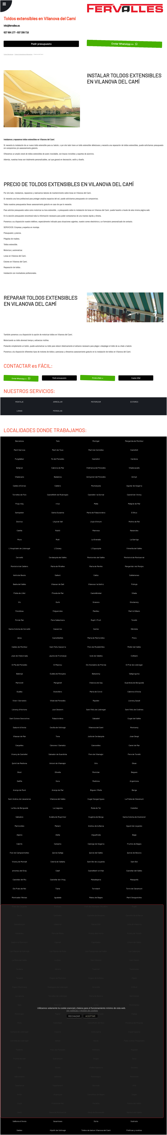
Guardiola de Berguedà (134, 683)
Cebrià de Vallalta (57, 861)
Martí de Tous (57, 450)
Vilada (134, 593)
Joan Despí (134, 736)
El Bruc (134, 512)
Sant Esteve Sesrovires (19, 718)
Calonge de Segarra (96, 844)
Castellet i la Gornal (96, 494)
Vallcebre (19, 817)
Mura (19, 539)
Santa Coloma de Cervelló (19, 629)
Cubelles (134, 808)
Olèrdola (134, 629)
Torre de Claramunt (134, 888)
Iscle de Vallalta (96, 656)
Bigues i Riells (96, 790)
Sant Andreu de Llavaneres (19, 799)
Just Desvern (57, 709)
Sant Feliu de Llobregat (96, 709)
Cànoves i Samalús (58, 745)
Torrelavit (96, 888)
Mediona (96, 781)
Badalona (58, 477)
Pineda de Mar (58, 593)
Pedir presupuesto (41, 43)
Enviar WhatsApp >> (124, 43)
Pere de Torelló (134, 754)
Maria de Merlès (96, 566)
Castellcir (96, 459)
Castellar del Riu (19, 879)
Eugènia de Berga (96, 817)
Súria (96, 1121)
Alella (57, 835)
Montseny (134, 727)
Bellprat (19, 468)
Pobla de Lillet (19, 593)
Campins (57, 844)
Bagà (134, 835)
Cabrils (19, 844)
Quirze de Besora (134, 853)
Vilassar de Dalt (57, 584)
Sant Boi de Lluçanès (96, 861)
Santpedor (19, 512)
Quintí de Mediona (19, 763)
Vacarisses (57, 1121)
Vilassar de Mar (19, 736)
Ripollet (96, 700)
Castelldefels (57, 638)
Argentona (134, 781)
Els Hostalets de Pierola (96, 665)
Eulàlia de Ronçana (58, 673)
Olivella (58, 772)
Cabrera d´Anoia (134, 691)
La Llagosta (58, 808)
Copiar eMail (135, 378)
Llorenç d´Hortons (19, 709)
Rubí (58, 539)
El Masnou (57, 665)
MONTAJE (19, 402)
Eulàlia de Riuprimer (57, 817)
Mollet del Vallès (134, 647)
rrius (58, 503)
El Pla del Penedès (19, 665)
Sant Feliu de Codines (134, 709)
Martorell (19, 683)
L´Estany (57, 548)
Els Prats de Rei (19, 888)
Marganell (58, 683)
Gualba (19, 691)
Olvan (134, 763)
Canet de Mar (134, 745)
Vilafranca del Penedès (96, 468)
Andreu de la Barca (96, 826)
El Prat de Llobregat (134, 665)
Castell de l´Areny (134, 494)
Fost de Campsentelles (19, 853)
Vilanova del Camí (96, 727)
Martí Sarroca (19, 450)
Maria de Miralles (58, 566)
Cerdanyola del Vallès (58, 557)
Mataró (58, 826)
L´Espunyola (96, 548)
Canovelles (96, 745)
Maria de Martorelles (96, 638)
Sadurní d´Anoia (19, 727)
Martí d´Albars (134, 611)
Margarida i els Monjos (134, 566)
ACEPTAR (90, 1016)
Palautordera (57, 718)
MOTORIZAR (96, 402)
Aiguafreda (96, 835)
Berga (134, 790)
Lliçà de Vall (58, 521)
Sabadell (96, 718)
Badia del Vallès (19, 584)
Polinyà (134, 584)
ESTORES (134, 402)
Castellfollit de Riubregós (57, 494)
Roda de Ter (96, 808)
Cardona (134, 459)
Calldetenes (134, 575)
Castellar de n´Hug (57, 879)
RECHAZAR (74, 1016)
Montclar (96, 772)
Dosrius (19, 521)
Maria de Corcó (96, 691)
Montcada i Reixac (19, 897)
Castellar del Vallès (134, 870)
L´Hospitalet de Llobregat (19, 548)
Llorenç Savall (134, 700)
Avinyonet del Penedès (96, 477)
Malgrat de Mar (134, 503)
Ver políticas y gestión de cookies (82, 1010)
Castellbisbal (96, 593)
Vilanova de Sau (96, 683)
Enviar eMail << (97, 378)
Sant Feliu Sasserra (58, 647)
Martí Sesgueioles (134, 897)
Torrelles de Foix (19, 494)
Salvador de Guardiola (58, 754)
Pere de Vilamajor (96, 754)
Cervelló (19, 557)
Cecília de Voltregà (58, 727)
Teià (57, 441)
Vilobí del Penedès (58, 700)
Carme (96, 629)
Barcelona (19, 441)
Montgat (95, 441)
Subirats (134, 1121)
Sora (58, 781)
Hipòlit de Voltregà (58, 1130)
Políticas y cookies (134, 1130)
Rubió (57, 530)
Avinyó (134, 477)
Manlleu (96, 611)
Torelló (134, 620)
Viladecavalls (134, 468)
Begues (134, 772)
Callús (96, 575)
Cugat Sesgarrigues (96, 799)
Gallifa (19, 781)
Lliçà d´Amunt (96, 521)
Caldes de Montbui (19, 647)
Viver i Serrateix (19, 700)
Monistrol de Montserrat (134, 557)
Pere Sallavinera (58, 620)
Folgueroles (58, 611)
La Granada (96, 539)
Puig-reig (19, 503)
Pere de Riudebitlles (96, 647)
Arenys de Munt (19, 790)
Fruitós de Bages (134, 844)
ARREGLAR (57, 402)
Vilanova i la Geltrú (96, 584)
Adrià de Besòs (19, 575)
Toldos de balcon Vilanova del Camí (96, 1130)
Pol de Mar (19, 620)
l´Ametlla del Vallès (134, 548)
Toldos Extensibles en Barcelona (23, 54)
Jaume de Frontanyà (57, 656)
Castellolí (134, 450)
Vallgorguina (134, 673)
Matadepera (96, 879)
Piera (134, 638)
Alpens (19, 835)
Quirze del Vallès (96, 853)
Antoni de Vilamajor (57, 763)
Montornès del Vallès (96, 557)
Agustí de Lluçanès (134, 826)
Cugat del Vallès (134, 718)
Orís (96, 763)
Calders (58, 486)
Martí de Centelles (96, 450)
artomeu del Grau (19, 870)
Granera (96, 602)
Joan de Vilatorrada (19, 656)
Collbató (134, 656)
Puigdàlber (19, 459)
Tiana (57, 888)
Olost (19, 772)
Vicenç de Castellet (19, 754)
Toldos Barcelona (8, 54)
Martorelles (19, 826)
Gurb (58, 602)
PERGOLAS (57, 411)
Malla (96, 503)
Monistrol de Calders (19, 566)
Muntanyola (96, 486)
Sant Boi (134, 861)
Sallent (58, 575)
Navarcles (134, 530)
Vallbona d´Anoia (19, 1121)
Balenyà (19, 673)
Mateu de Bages (96, 897)
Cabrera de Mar (57, 468)
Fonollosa (19, 611)
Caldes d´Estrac (19, 486)
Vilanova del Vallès (57, 799)
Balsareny (96, 673)
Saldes (19, 1130)
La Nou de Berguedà (19, 808)
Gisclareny (134, 602)
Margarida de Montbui (134, 441)
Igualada (57, 897)
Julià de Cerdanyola (96, 736)
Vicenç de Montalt (19, 861)
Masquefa (134, 879)
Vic (19, 602)
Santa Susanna (57, 512)
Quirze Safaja (57, 853)
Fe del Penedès (57, 459)
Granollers (57, 691)
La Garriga (134, 539)
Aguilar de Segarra (134, 486)
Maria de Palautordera (96, 512)
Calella (19, 530)
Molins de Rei (134, 521)
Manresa (96, 530)
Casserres (57, 629)
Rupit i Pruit (96, 620)
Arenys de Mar (58, 790)
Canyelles (19, 745)
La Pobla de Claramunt (134, 799)
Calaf (58, 870)
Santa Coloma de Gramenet (134, 817)
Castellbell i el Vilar (96, 870)
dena (19, 638)
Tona (58, 736)
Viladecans (19, 477)
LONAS (19, 411)
